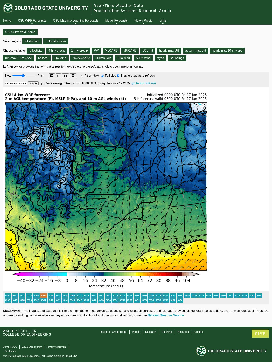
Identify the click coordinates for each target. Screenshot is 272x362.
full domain (32, 41)
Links (162, 20)
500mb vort (103, 58)
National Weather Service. (166, 315)
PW (96, 50)
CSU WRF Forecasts (32, 20)
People (136, 331)
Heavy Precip (143, 20)
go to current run (144, 83)
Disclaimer (10, 351)
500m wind (143, 58)
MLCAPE (111, 50)
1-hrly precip (79, 50)
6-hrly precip (56, 50)
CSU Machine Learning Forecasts (75, 20)
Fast (40, 75)
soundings (177, 58)
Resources (183, 331)
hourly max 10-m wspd (227, 50)
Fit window (92, 75)
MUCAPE (130, 50)
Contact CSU (10, 346)
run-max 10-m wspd (18, 58)
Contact (198, 331)
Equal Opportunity (32, 346)
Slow (8, 75)
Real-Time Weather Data (118, 5)
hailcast (43, 58)
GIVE (260, 333)
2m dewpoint (81, 58)
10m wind (123, 58)
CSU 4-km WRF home (20, 32)
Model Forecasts (116, 20)
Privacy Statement (56, 346)
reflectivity (35, 50)
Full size (110, 75)
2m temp (60, 58)
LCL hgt (147, 50)
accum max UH (195, 50)
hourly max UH (169, 50)
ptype (160, 58)
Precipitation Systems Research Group (132, 10)
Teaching (166, 331)
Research (150, 331)
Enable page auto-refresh (138, 75)
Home (7, 20)
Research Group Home (113, 331)
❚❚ (65, 75)
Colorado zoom (55, 41)
